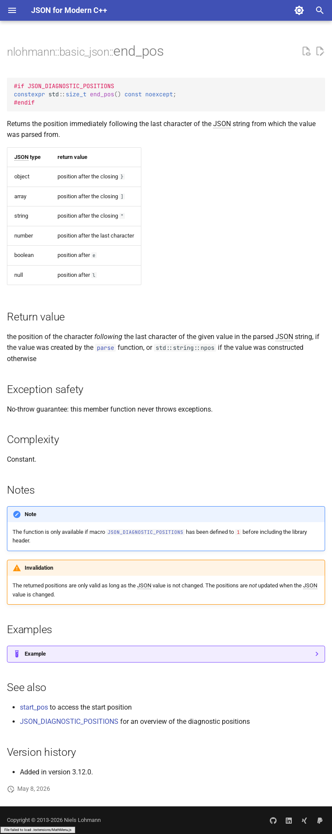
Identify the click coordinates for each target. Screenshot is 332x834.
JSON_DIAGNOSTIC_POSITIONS (69, 721)
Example (35, 653)
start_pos (34, 707)
